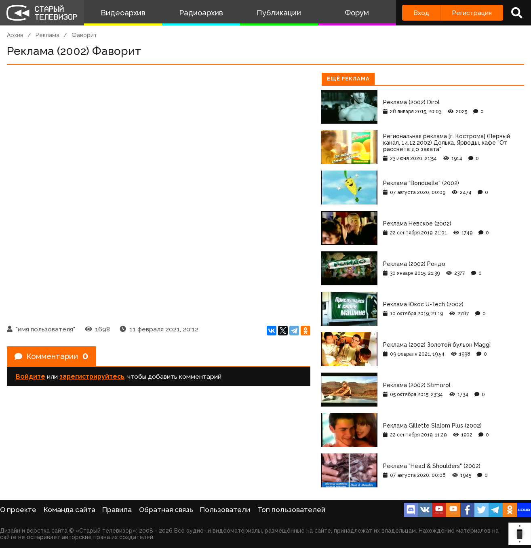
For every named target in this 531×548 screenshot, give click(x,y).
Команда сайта (69, 510)
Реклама (47, 35)
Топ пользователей (291, 510)
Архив (15, 35)
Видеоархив (123, 12)
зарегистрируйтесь (91, 377)
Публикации (279, 12)
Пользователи (225, 510)
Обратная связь (166, 510)
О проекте (18, 510)
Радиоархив (201, 12)
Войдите (30, 377)
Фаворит (84, 35)
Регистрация (472, 13)
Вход (421, 13)
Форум (357, 12)
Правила (117, 510)
